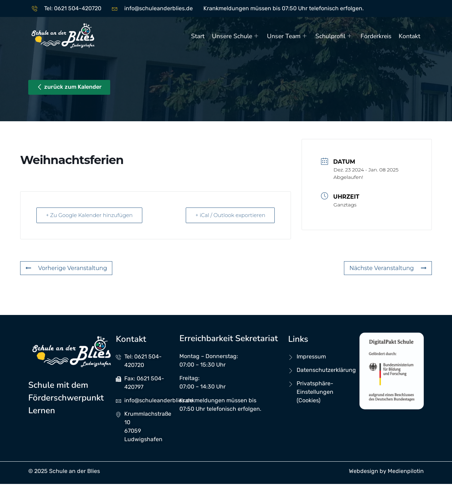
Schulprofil (334, 36)
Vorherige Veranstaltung (66, 268)
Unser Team (288, 36)
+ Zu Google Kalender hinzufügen (91, 215)
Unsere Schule (236, 36)
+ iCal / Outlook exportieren (229, 215)
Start (198, 36)
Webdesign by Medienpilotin (386, 471)
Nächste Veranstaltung (388, 268)
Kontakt (409, 36)
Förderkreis (376, 36)
